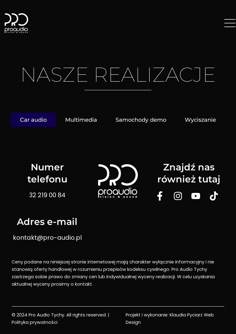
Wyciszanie (200, 119)
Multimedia (81, 119)
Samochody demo (141, 119)
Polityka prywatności (34, 322)
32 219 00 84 (47, 195)
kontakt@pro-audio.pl (47, 237)
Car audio (33, 119)
